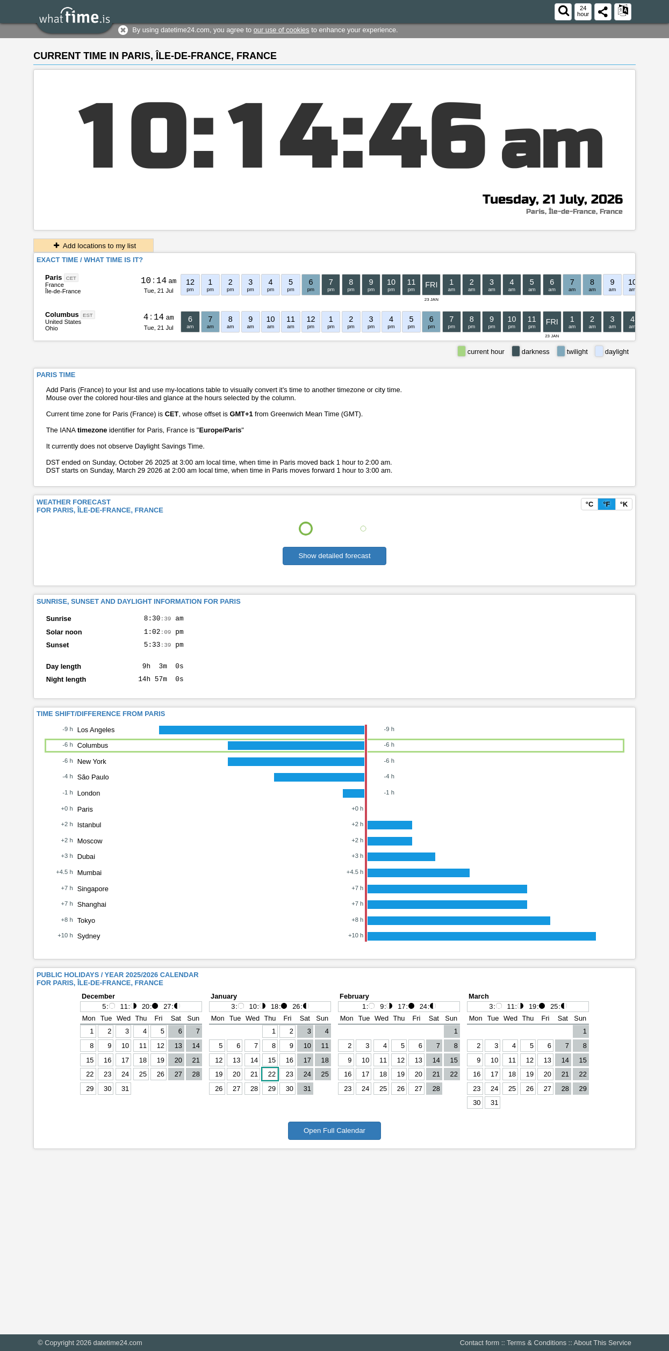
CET (71, 278)
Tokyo (86, 928)
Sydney (88, 944)
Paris (53, 277)
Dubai (86, 865)
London (88, 801)
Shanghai (91, 912)
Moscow (90, 849)
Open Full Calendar (334, 1139)
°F (606, 504)
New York (91, 769)
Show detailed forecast (334, 556)
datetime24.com (117, 1343)
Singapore (93, 897)
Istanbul (89, 833)
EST (88, 315)
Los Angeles (96, 738)
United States (63, 322)
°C (589, 504)
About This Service (602, 1343)
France (54, 284)
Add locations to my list (93, 246)
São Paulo (93, 785)
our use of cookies (282, 30)
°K (624, 504)
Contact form (479, 1343)
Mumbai (89, 881)
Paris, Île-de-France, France (574, 211)
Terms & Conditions (536, 1343)
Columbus (62, 314)
